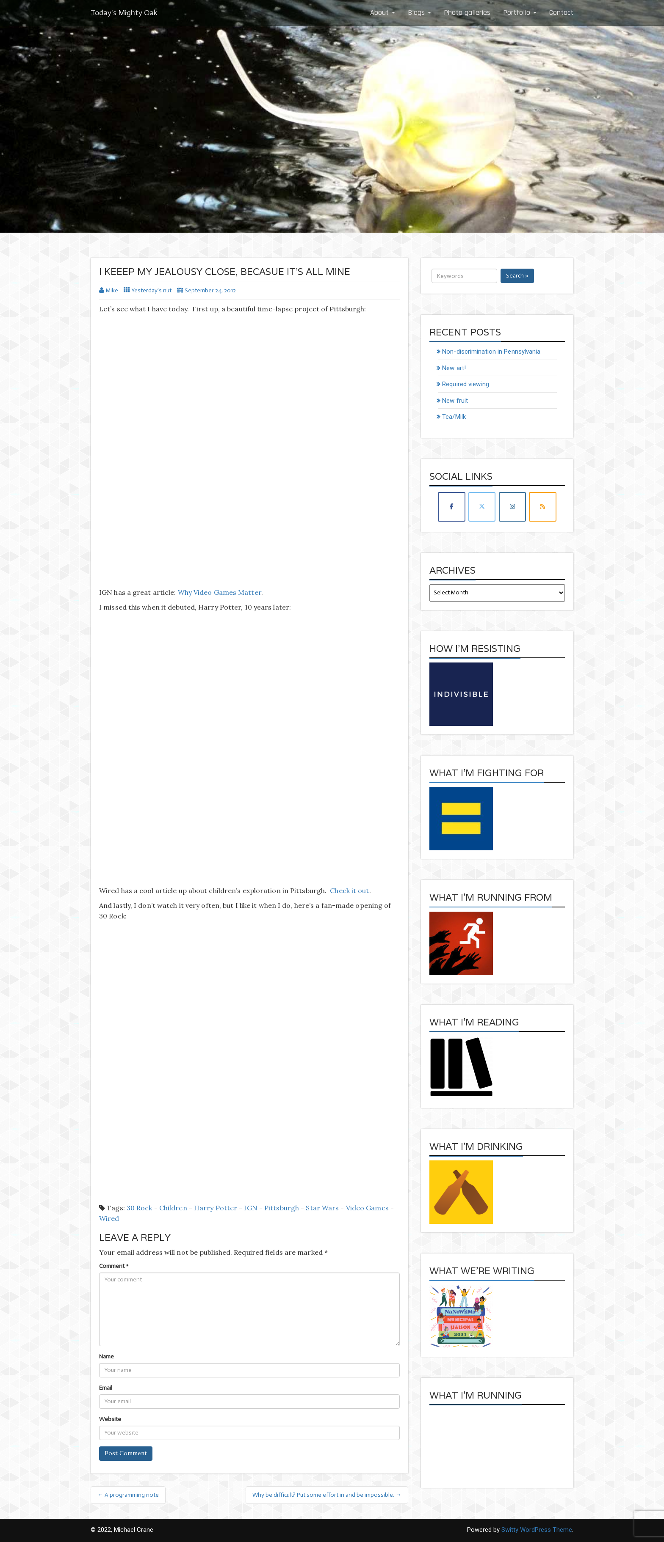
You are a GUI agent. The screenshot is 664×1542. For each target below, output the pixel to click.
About (382, 12)
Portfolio (520, 12)
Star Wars (322, 1208)
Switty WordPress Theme (536, 1530)
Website (110, 1419)
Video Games (367, 1208)
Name (106, 1356)
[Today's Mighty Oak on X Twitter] (481, 506)
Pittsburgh (281, 1208)
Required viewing (465, 384)
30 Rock (139, 1208)
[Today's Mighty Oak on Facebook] (451, 506)
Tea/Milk (454, 417)
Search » (517, 275)
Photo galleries (467, 12)
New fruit (455, 400)
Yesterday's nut (152, 290)
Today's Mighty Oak (124, 12)
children (173, 1208)
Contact (561, 12)
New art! (454, 368)
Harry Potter (215, 1208)
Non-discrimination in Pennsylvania (491, 351)
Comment (114, 1266)
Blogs (419, 12)
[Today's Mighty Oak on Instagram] (512, 506)
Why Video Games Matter (219, 592)
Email (105, 1387)
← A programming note (128, 1494)
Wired (109, 1218)
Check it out (349, 890)
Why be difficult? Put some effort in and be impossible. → (326, 1494)
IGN (250, 1208)
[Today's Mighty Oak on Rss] (542, 506)
